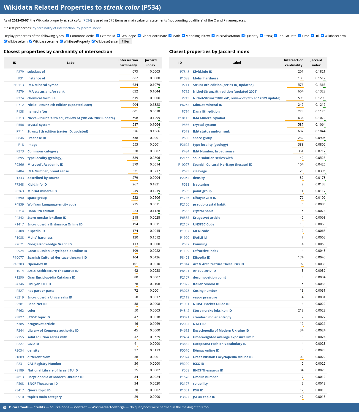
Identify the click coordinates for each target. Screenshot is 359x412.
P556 (20, 124)
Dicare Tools (19, 407)
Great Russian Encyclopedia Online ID (57, 251)
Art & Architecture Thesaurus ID (53, 270)
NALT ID (199, 324)
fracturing (201, 184)
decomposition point (209, 277)
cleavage (200, 171)
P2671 (19, 244)
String (268, 36)
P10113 (18, 85)
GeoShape (128, 36)
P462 (20, 310)
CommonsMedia (82, 36)
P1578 (184, 377)
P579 (20, 91)
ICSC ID (198, 363)
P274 (20, 98)
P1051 (184, 390)
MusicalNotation (227, 36)
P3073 (184, 290)
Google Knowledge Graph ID (49, 244)
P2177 (184, 383)
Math (176, 36)
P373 (20, 151)
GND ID (33, 344)
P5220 (184, 363)
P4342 (19, 217)
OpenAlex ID (37, 264)
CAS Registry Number (44, 363)
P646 (20, 138)
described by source (43, 178)
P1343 (19, 178)
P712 (20, 105)
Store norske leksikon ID (46, 217)
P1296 (19, 277)
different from (38, 357)
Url (317, 36)
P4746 (19, 284)
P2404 (184, 337)
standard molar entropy (212, 317)
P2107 (184, 277)
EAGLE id (200, 237)
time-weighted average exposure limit (223, 337)
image (32, 144)
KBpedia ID (36, 231)
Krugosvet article (41, 324)
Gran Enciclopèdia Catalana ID (51, 277)
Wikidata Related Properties (48, 7)
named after (37, 111)
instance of (36, 78)
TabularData (287, 36)
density (33, 350)
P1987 (184, 231)
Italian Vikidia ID (206, 284)
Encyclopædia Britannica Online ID (55, 224)
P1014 (19, 270)
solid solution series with (47, 337)
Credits (39, 407)
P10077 (18, 257)
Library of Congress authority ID (53, 330)
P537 (185, 244)
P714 (20, 211)
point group (202, 191)
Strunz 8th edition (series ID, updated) (57, 131)
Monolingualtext (198, 36)
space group (37, 197)
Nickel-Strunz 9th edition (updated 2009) (59, 105)
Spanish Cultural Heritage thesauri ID (57, 257)
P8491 (184, 270)
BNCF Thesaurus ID (42, 383)
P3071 (184, 317)
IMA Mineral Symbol (43, 85)
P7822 (184, 284)
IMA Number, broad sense (48, 171)
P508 (20, 383)
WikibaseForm (335, 36)
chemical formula (41, 98)
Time (305, 36)
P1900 (184, 237)
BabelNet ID (37, 304)
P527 (20, 290)
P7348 (19, 184)
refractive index (205, 251)
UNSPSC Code (203, 224)
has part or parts (40, 290)
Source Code (59, 407)
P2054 (19, 350)
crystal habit (203, 211)
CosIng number (205, 290)
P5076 (184, 350)
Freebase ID (36, 138)
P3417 (19, 390)
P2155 (19, 337)
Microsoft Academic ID (45, 164)
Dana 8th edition (40, 211)
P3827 (19, 317)
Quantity (251, 36)
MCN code (201, 231)
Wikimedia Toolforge (108, 407)
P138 (20, 111)
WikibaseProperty (77, 41)
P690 (20, 197)
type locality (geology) (45, 158)
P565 (185, 211)
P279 (20, 71)
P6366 (19, 164)
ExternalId (107, 36)
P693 (185, 171)
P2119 (184, 297)
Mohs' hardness (40, 237)
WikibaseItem (18, 41)
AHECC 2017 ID (204, 270)
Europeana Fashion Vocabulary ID (220, 344)
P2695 (19, 158)
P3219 (19, 297)
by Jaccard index (88, 28)
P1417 (19, 224)
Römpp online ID (206, 350)
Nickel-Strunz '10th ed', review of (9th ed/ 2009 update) (71, 118)
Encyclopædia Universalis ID (49, 297)
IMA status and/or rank (46, 91)
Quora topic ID (39, 390)
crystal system (39, 124)
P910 (20, 397)
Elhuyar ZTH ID (39, 284)
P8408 (19, 231)
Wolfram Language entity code (51, 204)
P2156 (184, 204)
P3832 (184, 344)
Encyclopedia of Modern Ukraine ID (55, 377)
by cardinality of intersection (54, 28)
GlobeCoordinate (154, 36)
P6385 (19, 324)
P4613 (19, 377)
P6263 (19, 191)
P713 (20, 118)
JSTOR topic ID (38, 317)
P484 (20, 171)
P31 (21, 78)
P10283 (18, 264)
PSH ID (198, 390)
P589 (185, 191)
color (31, 310)
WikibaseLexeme (45, 41)
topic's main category (44, 397)
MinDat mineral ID (42, 191)
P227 (20, 344)
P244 (20, 330)
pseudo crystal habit (209, 204)
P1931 (184, 304)
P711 (20, 131)
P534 (87, 20)
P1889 (19, 357)
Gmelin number (205, 377)
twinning (200, 244)
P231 (20, 363)
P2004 (184, 324)
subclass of (36, 71)
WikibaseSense (106, 41)
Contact (80, 407)
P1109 (184, 251)
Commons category (42, 151)
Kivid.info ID (37, 184)
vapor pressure (205, 297)
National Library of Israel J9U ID (52, 370)
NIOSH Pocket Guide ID (211, 304)
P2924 (19, 251)
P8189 (19, 370)
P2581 (19, 304)
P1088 (19, 237)
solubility (200, 383)
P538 (185, 184)
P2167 (184, 224)
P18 (21, 144)
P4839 (19, 204)
